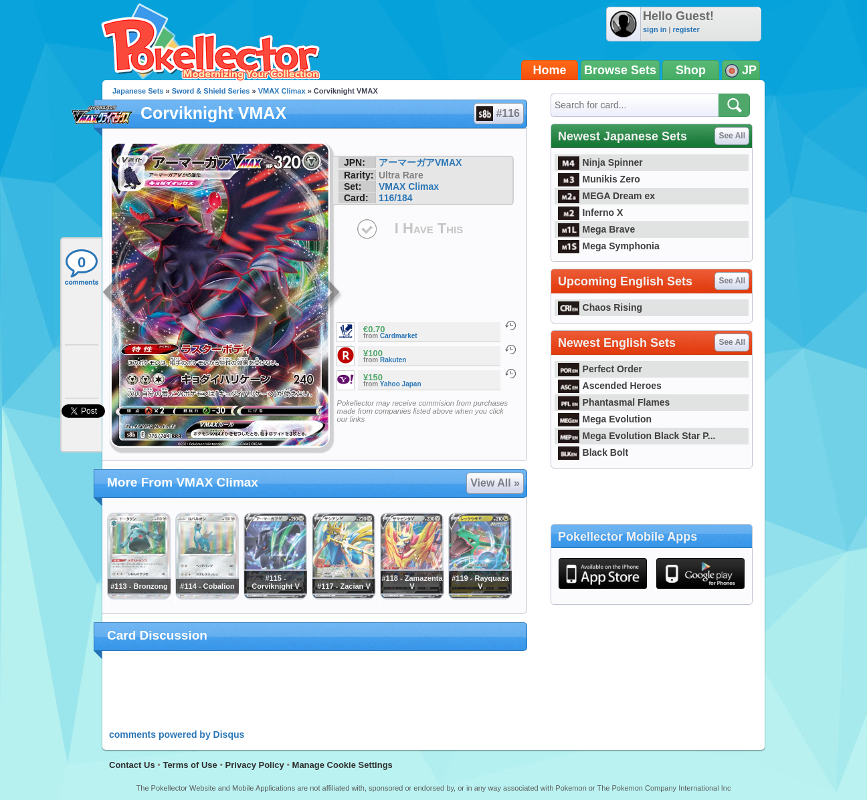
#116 (498, 113)
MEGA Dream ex (606, 195)
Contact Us (132, 765)
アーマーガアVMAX (420, 162)
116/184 (396, 197)
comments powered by (176, 734)
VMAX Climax (282, 91)
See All (731, 135)
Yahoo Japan (400, 384)
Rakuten (393, 360)
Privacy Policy (254, 765)
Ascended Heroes (610, 385)
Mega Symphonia (609, 246)
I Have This (429, 228)
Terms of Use (190, 765)
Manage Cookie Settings (342, 765)
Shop (691, 70)
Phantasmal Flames (614, 402)
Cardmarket (398, 336)
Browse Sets (620, 70)
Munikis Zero (599, 179)
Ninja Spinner (600, 162)
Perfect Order (600, 369)
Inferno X (590, 212)
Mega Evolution (605, 419)
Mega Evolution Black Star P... (637, 435)
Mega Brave (596, 229)
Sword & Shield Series (211, 91)
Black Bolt (593, 452)
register (685, 29)
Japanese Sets (137, 91)
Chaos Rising (600, 307)
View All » (495, 483)
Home (550, 70)
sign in (654, 29)
